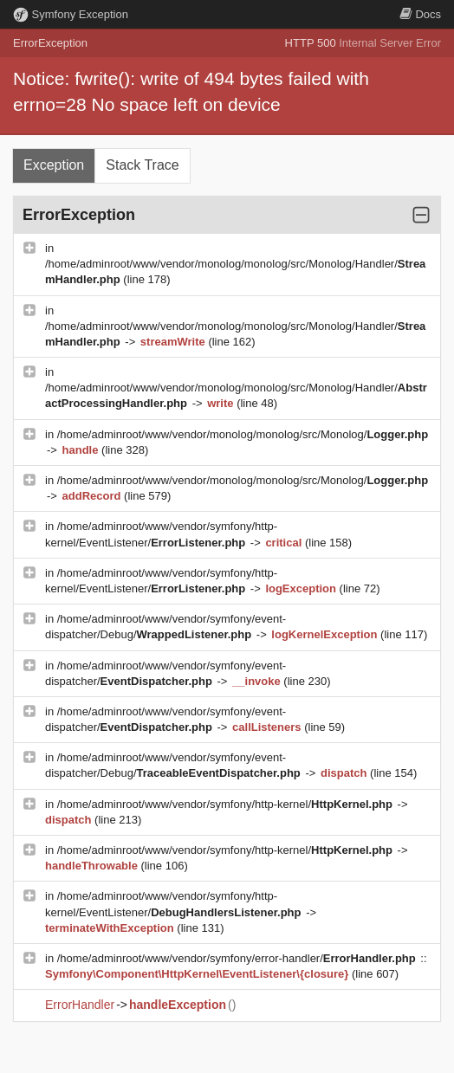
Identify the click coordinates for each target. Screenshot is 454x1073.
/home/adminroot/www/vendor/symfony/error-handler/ (238, 958)
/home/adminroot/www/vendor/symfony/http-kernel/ (226, 804)
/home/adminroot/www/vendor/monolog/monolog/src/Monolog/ (242, 434)
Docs (420, 14)
